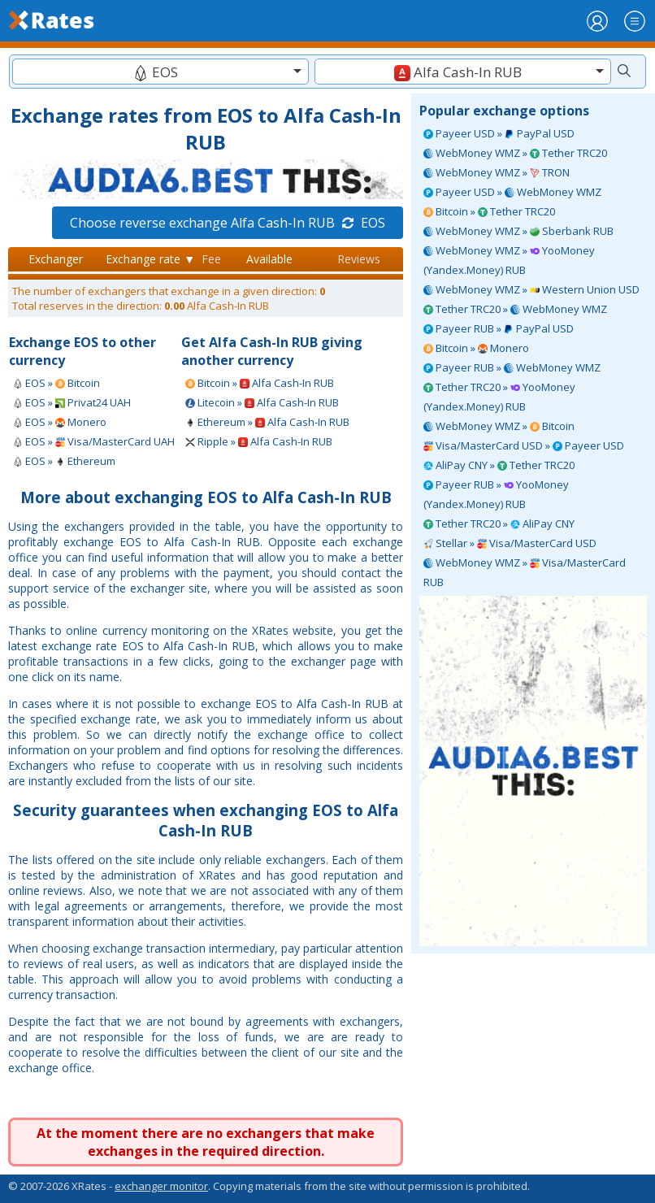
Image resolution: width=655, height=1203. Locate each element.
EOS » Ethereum (64, 461)
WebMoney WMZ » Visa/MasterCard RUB (524, 572)
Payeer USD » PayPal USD (499, 133)
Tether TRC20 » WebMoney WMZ (515, 309)
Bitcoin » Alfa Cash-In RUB (259, 383)
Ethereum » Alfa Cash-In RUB (267, 422)
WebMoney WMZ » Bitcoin (499, 426)
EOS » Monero (59, 422)
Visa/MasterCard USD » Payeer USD (523, 445)
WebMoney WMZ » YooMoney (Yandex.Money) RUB (509, 260)
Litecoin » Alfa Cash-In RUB (262, 402)
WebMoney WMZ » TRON (496, 172)
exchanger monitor (161, 1186)
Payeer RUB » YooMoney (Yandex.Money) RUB (496, 494)
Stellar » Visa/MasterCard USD (509, 543)
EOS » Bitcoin (56, 383)
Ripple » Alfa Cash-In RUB (258, 441)
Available (269, 259)
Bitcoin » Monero (476, 348)
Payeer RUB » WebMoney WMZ (512, 367)
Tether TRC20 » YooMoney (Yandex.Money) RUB (499, 397)
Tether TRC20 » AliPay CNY (499, 523)
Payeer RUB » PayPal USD (498, 328)
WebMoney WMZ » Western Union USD (531, 289)
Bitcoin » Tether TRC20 (489, 211)
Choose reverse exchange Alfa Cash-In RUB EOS (227, 223)
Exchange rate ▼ (150, 259)
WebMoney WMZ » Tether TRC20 (515, 152)
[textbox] (160, 72)
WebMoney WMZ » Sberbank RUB (518, 231)
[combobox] (160, 72)
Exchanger (55, 259)
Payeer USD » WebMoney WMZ (512, 192)
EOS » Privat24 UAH (72, 402)
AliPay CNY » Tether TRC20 (499, 465)
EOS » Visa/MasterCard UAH (94, 441)
